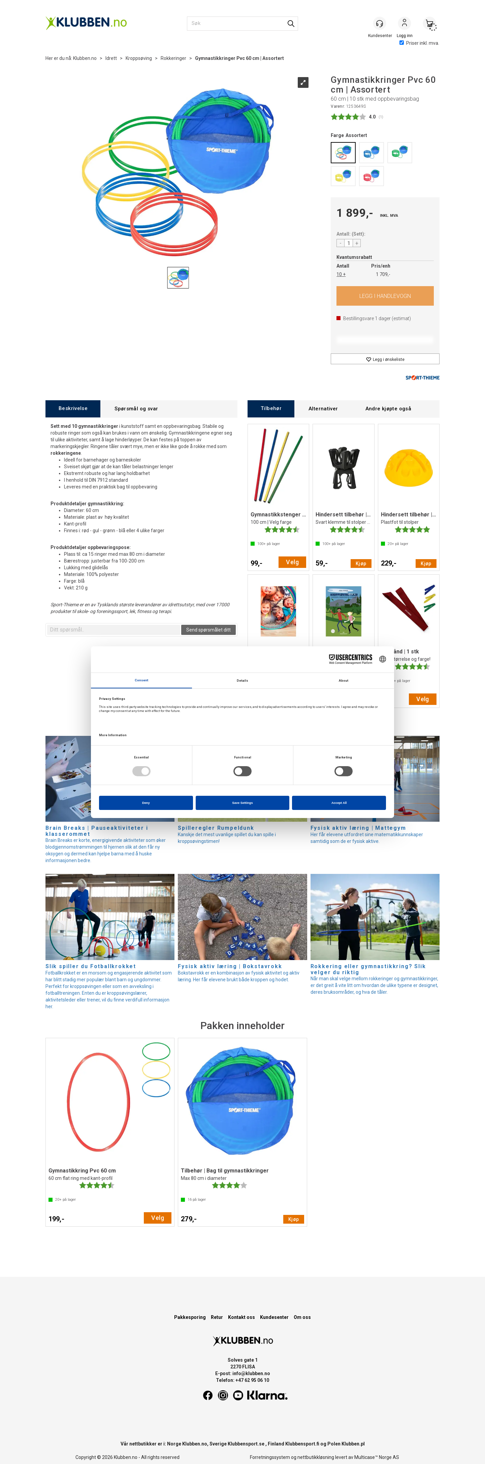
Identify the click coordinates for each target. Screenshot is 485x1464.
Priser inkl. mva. (419, 43)
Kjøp (385, 296)
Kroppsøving (139, 58)
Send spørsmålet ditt (208, 630)
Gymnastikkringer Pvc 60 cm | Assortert (239, 58)
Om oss (302, 1317)
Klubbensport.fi (302, 1443)
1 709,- (383, 274)
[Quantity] (349, 243)
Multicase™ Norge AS (376, 1457)
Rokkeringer (173, 58)
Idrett (111, 58)
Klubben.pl (353, 1443)
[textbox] (113, 630)
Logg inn (404, 24)
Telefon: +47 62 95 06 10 (242, 1380)
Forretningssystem (270, 1457)
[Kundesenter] (379, 23)
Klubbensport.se (246, 1443)
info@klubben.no (251, 1373)
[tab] (72, 408)
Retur (217, 1317)
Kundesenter (274, 1317)
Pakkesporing (190, 1317)
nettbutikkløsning (315, 1457)
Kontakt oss (241, 1317)
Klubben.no (85, 58)
